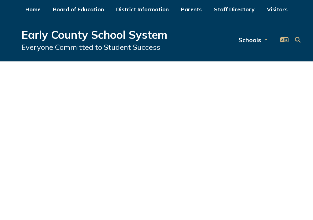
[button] (253, 40)
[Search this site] (298, 40)
